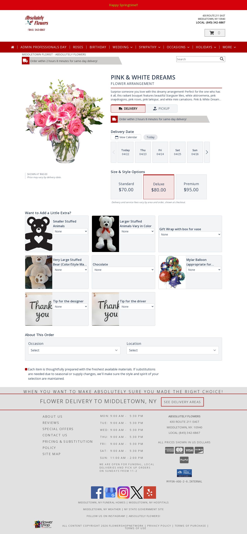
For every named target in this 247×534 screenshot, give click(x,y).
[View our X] (136, 497)
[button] (215, 33)
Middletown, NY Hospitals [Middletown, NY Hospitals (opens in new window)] (149, 502)
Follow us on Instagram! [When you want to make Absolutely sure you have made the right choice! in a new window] (106, 516)
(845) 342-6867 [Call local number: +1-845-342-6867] (215, 22)
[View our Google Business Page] (110, 497)
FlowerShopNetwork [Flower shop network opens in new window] (126, 525)
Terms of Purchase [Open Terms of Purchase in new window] (190, 525)
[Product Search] (197, 59)
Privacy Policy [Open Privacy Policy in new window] (159, 525)
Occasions (178, 47)
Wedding (123, 47)
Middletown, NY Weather (102, 509)
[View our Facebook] (97, 497)
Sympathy (150, 47)
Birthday (98, 47)
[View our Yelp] (150, 497)
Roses (78, 47)
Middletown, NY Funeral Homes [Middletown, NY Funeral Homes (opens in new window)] (102, 502)
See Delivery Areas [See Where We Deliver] (182, 402)
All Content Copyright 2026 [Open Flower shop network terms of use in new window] (85, 525)
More (230, 47)
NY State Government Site (144, 509)
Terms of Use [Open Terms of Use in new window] (135, 528)
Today (150, 137)
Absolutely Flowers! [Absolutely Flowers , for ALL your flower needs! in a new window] (144, 516)
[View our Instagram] (123, 497)
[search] (222, 59)
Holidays (206, 47)
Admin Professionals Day (43, 47)
